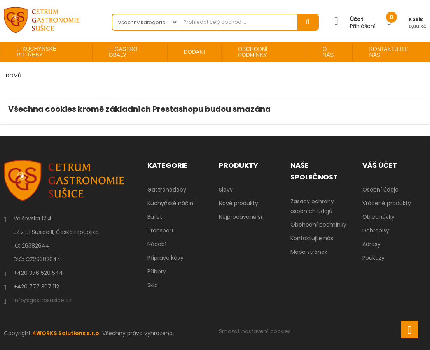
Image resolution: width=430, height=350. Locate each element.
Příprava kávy (165, 258)
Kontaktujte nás (311, 238)
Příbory (156, 271)
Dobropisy (375, 230)
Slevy (226, 189)
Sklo (152, 285)
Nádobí (156, 244)
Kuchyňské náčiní (171, 203)
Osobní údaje (380, 189)
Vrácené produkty (386, 203)
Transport (160, 230)
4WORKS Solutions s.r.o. (67, 333)
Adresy (371, 244)
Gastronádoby (166, 189)
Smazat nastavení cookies (255, 331)
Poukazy (373, 258)
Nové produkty (238, 203)
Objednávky (378, 217)
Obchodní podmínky (318, 225)
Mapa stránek (308, 252)
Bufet (154, 217)
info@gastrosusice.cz (43, 300)
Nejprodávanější (240, 217)
